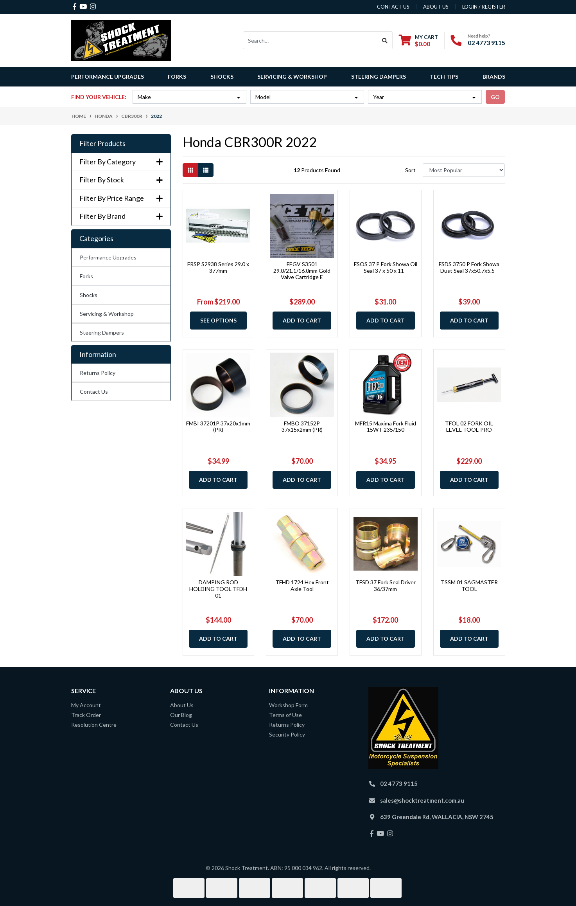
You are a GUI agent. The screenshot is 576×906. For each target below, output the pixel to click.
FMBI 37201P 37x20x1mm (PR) (218, 426)
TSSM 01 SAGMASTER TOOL (469, 585)
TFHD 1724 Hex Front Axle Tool (302, 585)
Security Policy (287, 734)
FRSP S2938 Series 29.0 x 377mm (218, 267)
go (495, 97)
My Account (86, 705)
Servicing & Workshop (107, 313)
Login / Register (483, 7)
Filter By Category (121, 162)
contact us (393, 7)
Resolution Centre (94, 724)
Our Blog (181, 714)
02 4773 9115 (486, 42)
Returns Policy (97, 372)
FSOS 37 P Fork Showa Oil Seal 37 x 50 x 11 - (385, 267)
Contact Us (94, 391)
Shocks (88, 295)
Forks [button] (177, 76)
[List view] (206, 170)
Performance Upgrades (108, 257)
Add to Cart (302, 320)
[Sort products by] (464, 170)
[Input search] (310, 40)
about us (436, 7)
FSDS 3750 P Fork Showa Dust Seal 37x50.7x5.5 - (469, 267)
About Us (182, 705)
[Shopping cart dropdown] (418, 40)
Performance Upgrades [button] (107, 76)
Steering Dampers (102, 332)
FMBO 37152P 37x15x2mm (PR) (302, 426)
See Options (218, 320)
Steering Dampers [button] (378, 76)
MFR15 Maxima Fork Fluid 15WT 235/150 (385, 426)
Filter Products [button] (102, 143)
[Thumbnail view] (190, 170)
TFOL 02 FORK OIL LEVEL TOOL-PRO (469, 426)
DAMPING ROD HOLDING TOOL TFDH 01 (218, 589)
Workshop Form (288, 705)
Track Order (86, 714)
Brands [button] (494, 76)
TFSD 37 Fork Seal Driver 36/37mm (385, 585)
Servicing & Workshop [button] (292, 76)
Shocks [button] (221, 76)
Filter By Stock (121, 180)
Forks (86, 276)
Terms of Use (285, 714)
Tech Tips (444, 76)
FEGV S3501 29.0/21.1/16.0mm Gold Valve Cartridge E (301, 271)
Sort (410, 170)
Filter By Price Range (121, 198)
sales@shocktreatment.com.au (422, 800)
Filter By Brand (121, 216)
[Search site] (385, 40)
